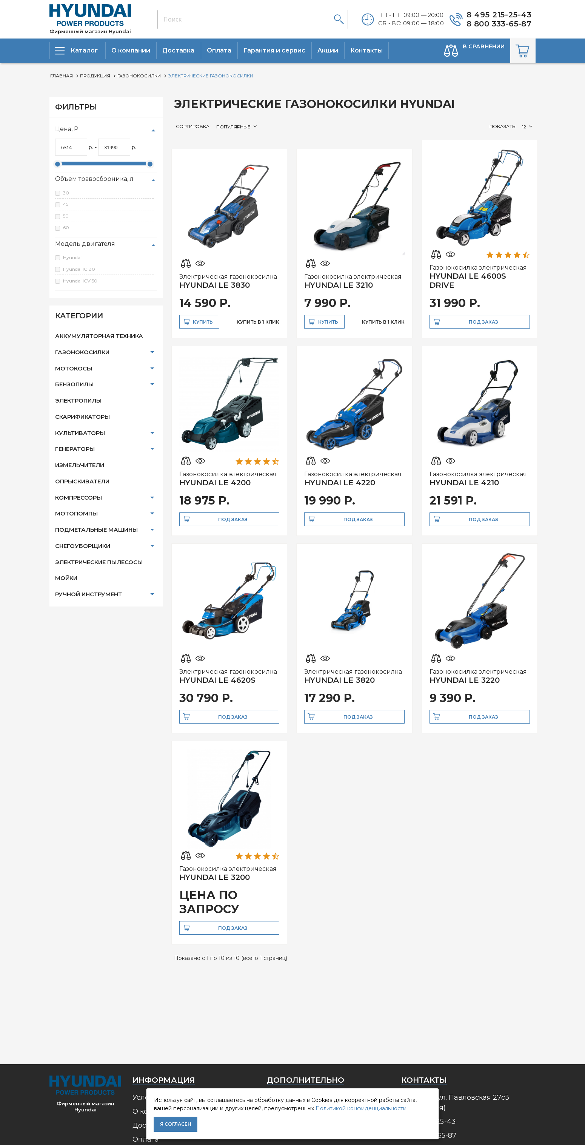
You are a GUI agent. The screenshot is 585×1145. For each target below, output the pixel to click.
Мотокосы (73, 368)
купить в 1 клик (258, 322)
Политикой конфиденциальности (361, 1108)
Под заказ (483, 322)
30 (66, 193)
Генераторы (75, 448)
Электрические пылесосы (99, 562)
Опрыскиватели (82, 481)
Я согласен (175, 1124)
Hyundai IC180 (79, 269)
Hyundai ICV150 (80, 281)
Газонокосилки (82, 352)
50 (66, 216)
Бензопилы (74, 384)
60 (66, 227)
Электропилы (78, 400)
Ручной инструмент (88, 594)
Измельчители (79, 465)
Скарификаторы (82, 416)
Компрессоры (78, 497)
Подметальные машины (96, 529)
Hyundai (72, 257)
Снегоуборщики (82, 545)
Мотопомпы (76, 513)
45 (65, 204)
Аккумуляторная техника (99, 335)
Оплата (145, 1139)
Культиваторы (80, 433)
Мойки (66, 578)
